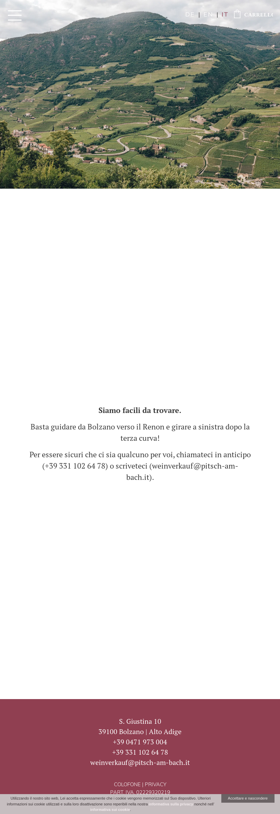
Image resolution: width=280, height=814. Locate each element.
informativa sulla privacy (171, 804)
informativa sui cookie (110, 809)
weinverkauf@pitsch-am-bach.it (140, 762)
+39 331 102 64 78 (140, 752)
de (190, 15)
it (225, 15)
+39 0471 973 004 (140, 742)
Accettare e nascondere (248, 798)
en (208, 15)
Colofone (127, 785)
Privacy (155, 785)
